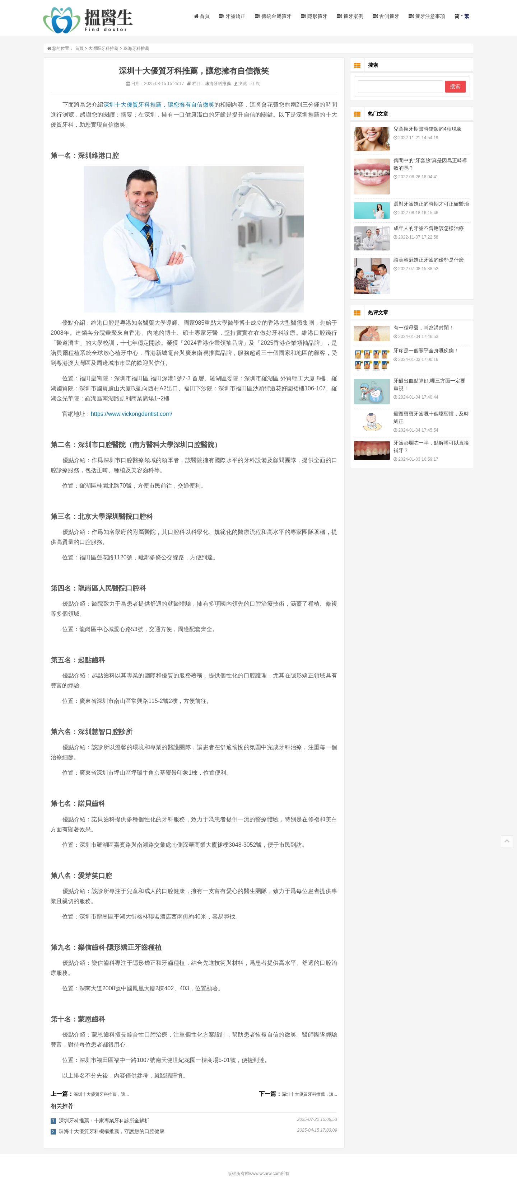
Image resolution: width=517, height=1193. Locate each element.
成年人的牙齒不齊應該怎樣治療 (428, 228)
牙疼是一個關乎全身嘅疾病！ (426, 350)
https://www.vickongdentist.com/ (131, 414)
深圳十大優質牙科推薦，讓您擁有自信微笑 (159, 105)
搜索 (455, 86)
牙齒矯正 (232, 16)
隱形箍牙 (314, 16)
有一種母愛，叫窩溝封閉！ (423, 327)
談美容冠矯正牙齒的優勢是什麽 (428, 260)
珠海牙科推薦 (136, 48)
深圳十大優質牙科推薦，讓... (101, 1094)
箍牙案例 (350, 16)
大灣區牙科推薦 (103, 48)
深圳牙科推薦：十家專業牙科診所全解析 (104, 1120)
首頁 (202, 16)
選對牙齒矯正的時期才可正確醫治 (431, 204)
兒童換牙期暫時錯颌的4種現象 (427, 129)
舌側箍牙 (386, 16)
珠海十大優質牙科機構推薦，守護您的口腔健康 (111, 1131)
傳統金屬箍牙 (273, 16)
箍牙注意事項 (427, 16)
